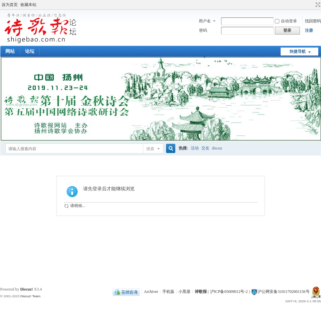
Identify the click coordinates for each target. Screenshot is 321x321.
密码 (203, 30)
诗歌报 (201, 291)
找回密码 (313, 21)
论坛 (29, 51)
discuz (217, 148)
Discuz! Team (30, 296)
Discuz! (26, 289)
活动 (195, 148)
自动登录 (286, 21)
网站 (10, 51)
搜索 (150, 148)
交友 (205, 148)
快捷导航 (298, 51)
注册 (309, 30)
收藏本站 (28, 4)
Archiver (151, 291)
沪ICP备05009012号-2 (229, 291)
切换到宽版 (317, 5)
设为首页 (10, 4)
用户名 (205, 21)
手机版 (168, 291)
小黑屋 (184, 291)
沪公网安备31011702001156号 (283, 291)
